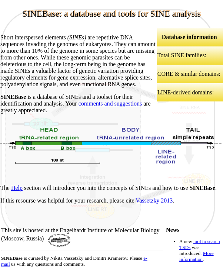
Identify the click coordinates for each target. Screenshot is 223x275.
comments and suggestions (110, 103)
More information (196, 256)
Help (17, 188)
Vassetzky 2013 (154, 200)
